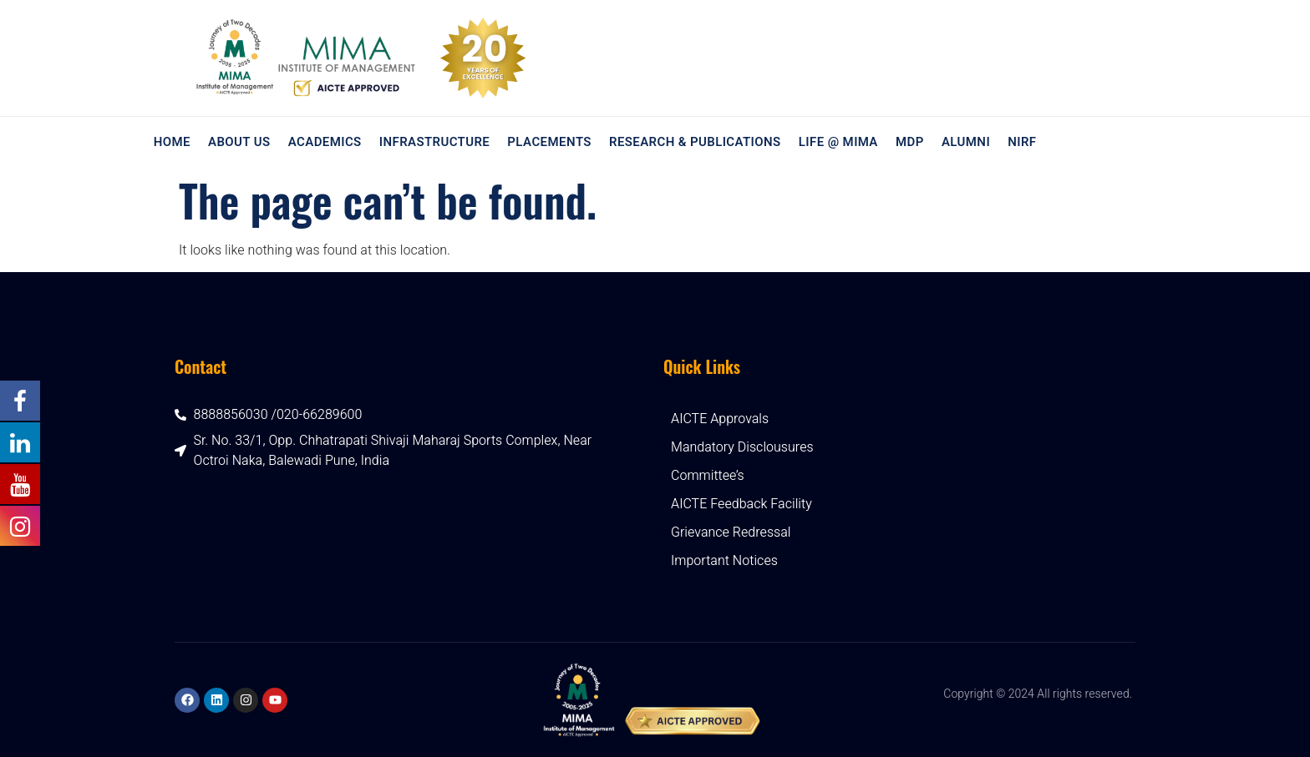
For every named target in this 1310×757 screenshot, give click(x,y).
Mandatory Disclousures (742, 447)
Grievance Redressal (731, 532)
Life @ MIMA (837, 142)
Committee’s (707, 476)
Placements (549, 142)
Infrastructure (434, 142)
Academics (325, 142)
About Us (240, 142)
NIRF (1021, 142)
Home (172, 142)
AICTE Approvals (720, 419)
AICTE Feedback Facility (741, 504)
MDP (909, 142)
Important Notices (724, 561)
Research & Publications (695, 142)
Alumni (965, 142)
